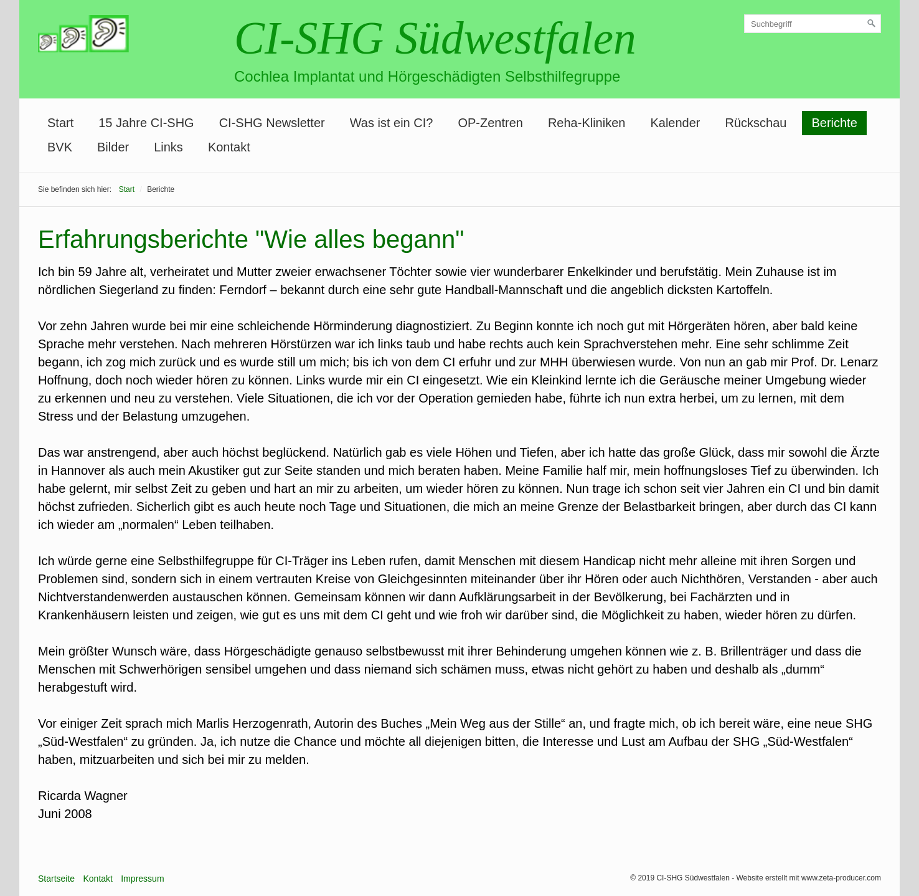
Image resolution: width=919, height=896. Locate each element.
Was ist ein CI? (391, 123)
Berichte (834, 123)
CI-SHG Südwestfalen (435, 38)
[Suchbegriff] (812, 23)
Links (168, 147)
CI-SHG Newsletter (272, 123)
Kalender (675, 123)
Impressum (142, 879)
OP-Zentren (490, 123)
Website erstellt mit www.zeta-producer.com (808, 878)
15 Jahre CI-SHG (146, 123)
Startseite (56, 879)
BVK (59, 147)
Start (60, 123)
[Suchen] (871, 23)
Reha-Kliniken (587, 123)
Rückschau (755, 123)
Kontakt (229, 147)
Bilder (113, 147)
